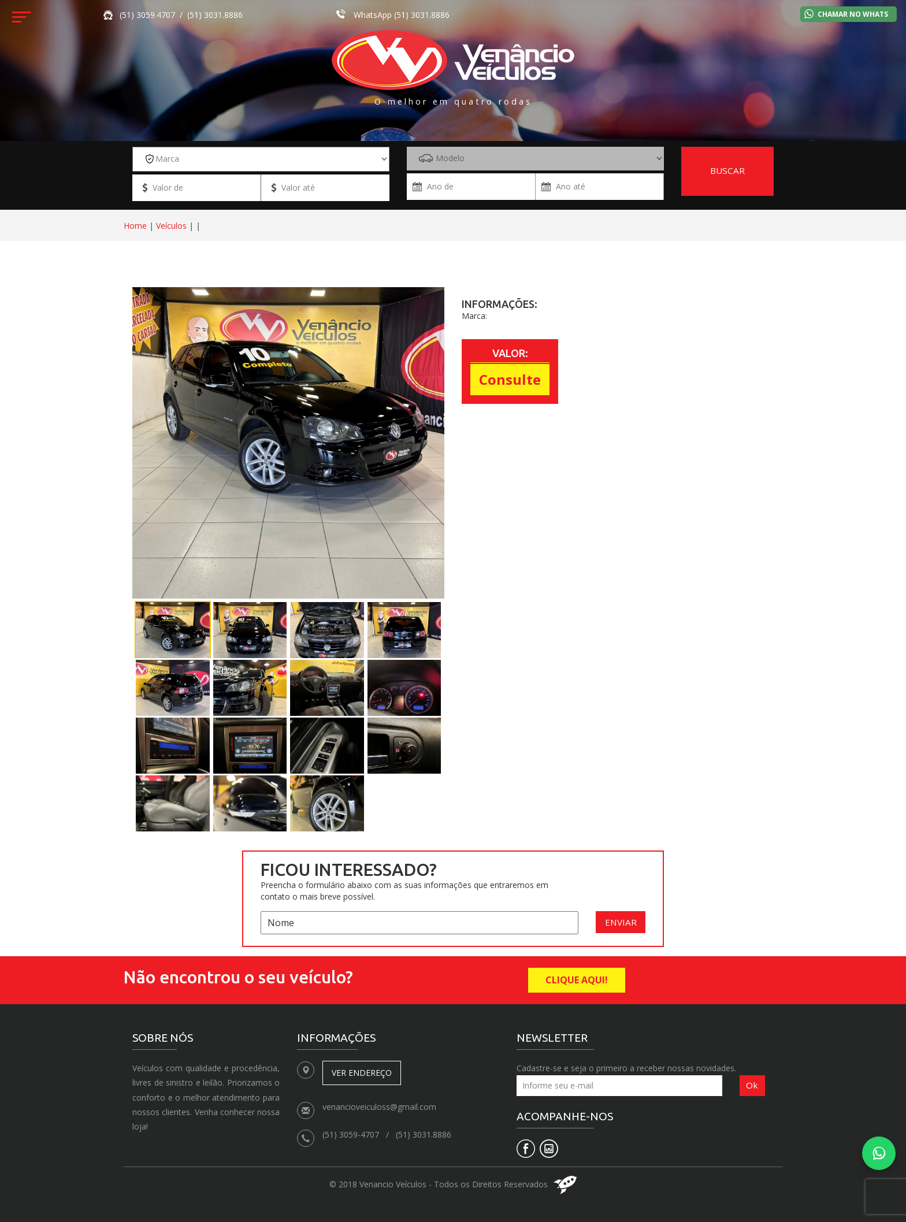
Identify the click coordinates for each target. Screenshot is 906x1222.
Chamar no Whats (853, 14)
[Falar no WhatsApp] (879, 1153)
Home (135, 225)
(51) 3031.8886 (422, 14)
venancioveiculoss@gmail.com (379, 1106)
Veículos (171, 225)
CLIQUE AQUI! (576, 980)
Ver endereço (362, 1072)
